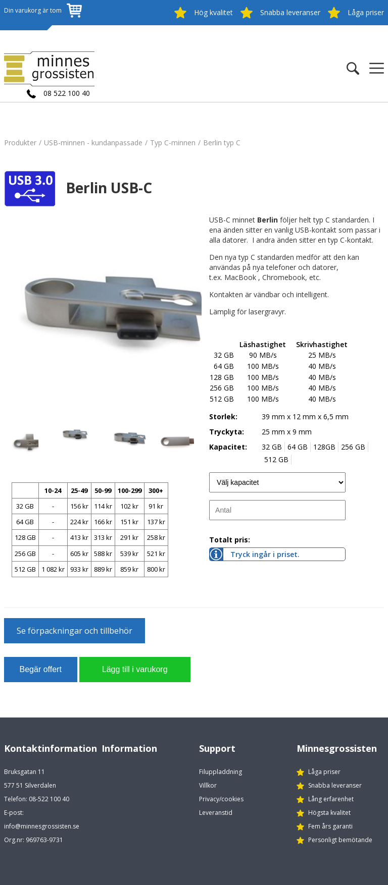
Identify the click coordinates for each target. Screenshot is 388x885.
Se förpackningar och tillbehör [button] (74, 630)
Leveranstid (215, 812)
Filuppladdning (220, 771)
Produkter (20, 142)
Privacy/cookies (221, 799)
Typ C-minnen (173, 142)
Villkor (208, 785)
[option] (103, 316)
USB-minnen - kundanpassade (93, 142)
